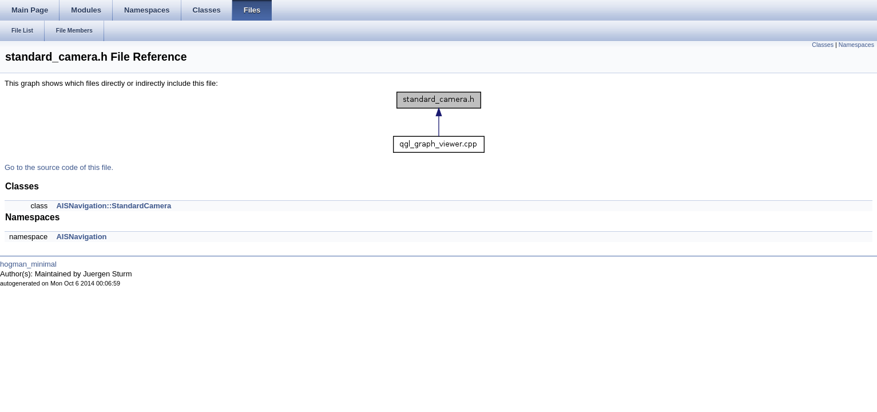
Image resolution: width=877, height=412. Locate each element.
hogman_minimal (28, 264)
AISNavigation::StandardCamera (113, 205)
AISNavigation (81, 236)
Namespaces (856, 44)
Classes (823, 44)
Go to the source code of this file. (59, 167)
